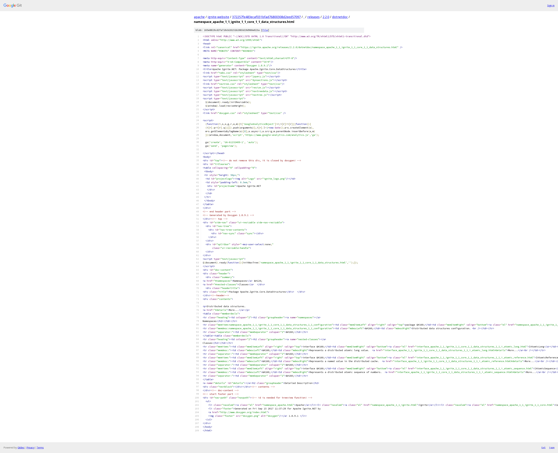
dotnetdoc (340, 17)
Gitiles (21, 447)
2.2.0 (326, 17)
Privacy (30, 447)
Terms (40, 447)
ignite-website (218, 17)
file (265, 30)
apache (199, 17)
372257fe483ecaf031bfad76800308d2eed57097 (266, 17)
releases (313, 17)
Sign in (551, 5)
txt (543, 447)
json (552, 447)
